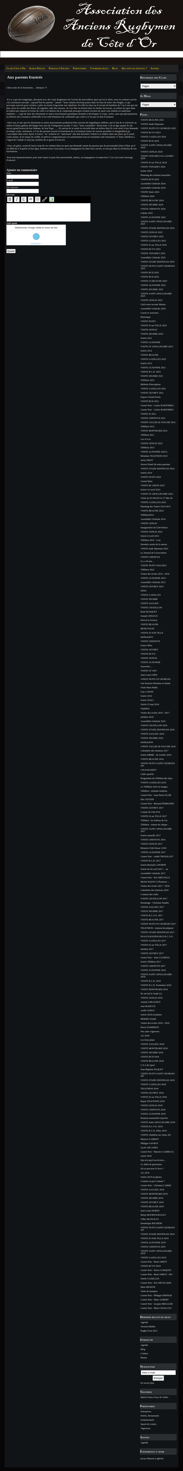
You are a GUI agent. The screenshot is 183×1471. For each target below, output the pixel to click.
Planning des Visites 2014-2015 (156, 506)
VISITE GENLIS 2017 (152, 843)
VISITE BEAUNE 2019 (152, 1206)
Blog (115, 68)
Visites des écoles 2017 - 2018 (155, 886)
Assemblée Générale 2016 (153, 721)
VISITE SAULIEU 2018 (152, 1044)
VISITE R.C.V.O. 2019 (152, 1126)
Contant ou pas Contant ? (153, 1181)
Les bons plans (148, 1039)
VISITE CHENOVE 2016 (153, 839)
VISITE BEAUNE (149, 354)
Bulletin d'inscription (151, 384)
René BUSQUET (149, 611)
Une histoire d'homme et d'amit (155, 683)
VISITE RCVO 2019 (151, 1266)
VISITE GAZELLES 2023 (153, 359)
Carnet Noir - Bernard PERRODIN (157, 803)
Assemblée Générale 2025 (153, 257)
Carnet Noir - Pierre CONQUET (156, 1270)
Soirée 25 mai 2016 (150, 704)
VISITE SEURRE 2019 (152, 1198)
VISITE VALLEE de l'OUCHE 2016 (158, 746)
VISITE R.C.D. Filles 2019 (154, 1130)
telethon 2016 (147, 717)
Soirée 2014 (146, 472)
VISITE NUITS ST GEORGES (156, 679)
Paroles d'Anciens (59, 68)
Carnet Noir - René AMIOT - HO (156, 1274)
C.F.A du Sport (148, 1065)
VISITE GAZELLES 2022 (153, 502)
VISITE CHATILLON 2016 (154, 725)
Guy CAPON (147, 691)
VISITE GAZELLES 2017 (153, 940)
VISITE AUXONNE (150, 342)
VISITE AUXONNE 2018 (153, 970)
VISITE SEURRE (149, 599)
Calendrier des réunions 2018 (155, 890)
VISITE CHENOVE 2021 (153, 418)
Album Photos (37, 68)
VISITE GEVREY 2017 (152, 807)
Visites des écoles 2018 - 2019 (155, 1023)
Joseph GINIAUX (149, 616)
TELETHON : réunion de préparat (157, 928)
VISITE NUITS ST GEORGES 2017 (158, 923)
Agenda (154, 68)
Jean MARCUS (148, 1006)
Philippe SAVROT (149, 1143)
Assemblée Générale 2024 (153, 183)
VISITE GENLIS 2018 (152, 997)
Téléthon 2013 (147, 447)
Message (10, 194)
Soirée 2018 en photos (151, 1014)
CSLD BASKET (148, 769)
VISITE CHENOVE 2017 (153, 965)
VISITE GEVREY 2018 (152, 1092)
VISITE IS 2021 (148, 413)
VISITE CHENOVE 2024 (153, 208)
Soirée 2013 (146, 363)
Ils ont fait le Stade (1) (151, 993)
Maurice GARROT (150, 1139)
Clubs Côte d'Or (15, 68)
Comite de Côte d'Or (150, 812)
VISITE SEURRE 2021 (152, 376)
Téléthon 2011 (147, 434)
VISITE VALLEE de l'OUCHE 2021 (158, 422)
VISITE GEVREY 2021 (152, 392)
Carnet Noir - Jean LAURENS (155, 957)
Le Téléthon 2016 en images (154, 786)
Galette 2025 (147, 213)
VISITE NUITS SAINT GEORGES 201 (158, 764)
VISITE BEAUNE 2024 (152, 200)
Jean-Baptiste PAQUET (152, 1069)
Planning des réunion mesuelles (156, 175)
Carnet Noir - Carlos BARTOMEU (157, 405)
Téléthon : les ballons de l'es (154, 820)
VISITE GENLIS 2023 (152, 531)
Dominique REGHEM (151, 1223)
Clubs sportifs (147, 774)
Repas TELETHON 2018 (153, 1101)
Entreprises (146, 1411)
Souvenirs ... (146, 666)
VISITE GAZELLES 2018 (153, 1084)
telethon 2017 (147, 949)
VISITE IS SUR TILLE (152, 632)
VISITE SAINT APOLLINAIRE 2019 (156, 1252)
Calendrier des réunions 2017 (155, 750)
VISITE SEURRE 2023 (152, 333)
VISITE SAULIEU (150, 603)
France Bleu (146, 645)
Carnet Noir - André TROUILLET (157, 856)
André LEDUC (148, 1010)
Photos (144, 1357)
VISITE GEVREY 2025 (152, 236)
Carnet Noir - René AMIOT (154, 1261)
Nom (8, 173)
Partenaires (79, 68)
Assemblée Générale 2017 (153, 873)
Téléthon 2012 (147, 426)
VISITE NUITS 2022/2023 (154, 565)
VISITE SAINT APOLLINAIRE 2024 (156, 146)
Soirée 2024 (146, 171)
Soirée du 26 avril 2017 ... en (154, 869)
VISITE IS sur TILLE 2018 (154, 1097)
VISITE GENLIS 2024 (152, 151)
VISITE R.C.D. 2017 (151, 860)
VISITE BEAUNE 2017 (152, 919)
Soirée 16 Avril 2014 (150, 489)
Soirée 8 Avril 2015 (150, 536)
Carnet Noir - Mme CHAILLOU (156, 1308)
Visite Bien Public (149, 687)
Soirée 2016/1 (147, 700)
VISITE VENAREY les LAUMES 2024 (157, 157)
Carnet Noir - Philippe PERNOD (156, 1295)
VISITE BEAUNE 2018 (152, 1061)
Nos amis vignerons (150, 1031)
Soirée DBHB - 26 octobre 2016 (156, 754)
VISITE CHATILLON (151, 607)
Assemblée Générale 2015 (153, 582)
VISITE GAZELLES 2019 (153, 1257)
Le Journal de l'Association (153, 552)
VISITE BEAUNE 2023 (152, 119)
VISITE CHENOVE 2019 (153, 1246)
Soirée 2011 (146, 338)
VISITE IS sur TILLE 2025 (154, 244)
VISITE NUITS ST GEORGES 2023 (158, 128)
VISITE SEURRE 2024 (152, 204)
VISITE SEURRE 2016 (152, 738)
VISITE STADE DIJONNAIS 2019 (158, 1234)
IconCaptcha (35, 244)
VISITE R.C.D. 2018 (151, 981)
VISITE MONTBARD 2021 (154, 430)
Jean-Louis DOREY (150, 1210)
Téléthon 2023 (147, 380)
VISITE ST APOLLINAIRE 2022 (157, 493)
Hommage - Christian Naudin (155, 902)
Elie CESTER (147, 799)
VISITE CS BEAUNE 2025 (154, 281)
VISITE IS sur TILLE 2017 (154, 816)
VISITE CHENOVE (150, 557)
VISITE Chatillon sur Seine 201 (156, 1134)
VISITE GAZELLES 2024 (153, 136)
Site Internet (12, 187)
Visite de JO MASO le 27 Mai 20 (156, 498)
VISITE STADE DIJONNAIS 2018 (158, 1080)
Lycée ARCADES (149, 1147)
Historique (146, 317)
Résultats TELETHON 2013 (154, 456)
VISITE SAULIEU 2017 (152, 907)
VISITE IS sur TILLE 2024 (154, 162)
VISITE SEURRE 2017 (152, 911)
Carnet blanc (147, 481)
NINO (144, 590)
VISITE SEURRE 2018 (152, 1052)
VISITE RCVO (148, 653)
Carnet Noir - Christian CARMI (156, 1185)
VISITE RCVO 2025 (151, 249)
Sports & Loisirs (148, 1424)
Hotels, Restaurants (150, 1415)
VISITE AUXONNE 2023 (153, 578)
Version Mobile (148, 1326)
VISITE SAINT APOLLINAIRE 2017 (156, 830)
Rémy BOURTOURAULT (153, 1214)
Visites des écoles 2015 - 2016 (155, 573)
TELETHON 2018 (149, 1088)
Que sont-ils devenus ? (134, 68)
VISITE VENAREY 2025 (153, 253)
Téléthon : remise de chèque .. (155, 824)
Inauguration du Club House (154, 527)
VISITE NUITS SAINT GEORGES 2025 (158, 267)
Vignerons (145, 1428)
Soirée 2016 (146, 695)
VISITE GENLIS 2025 (152, 232)
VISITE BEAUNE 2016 (152, 759)
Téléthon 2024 (147, 196)
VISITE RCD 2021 (150, 401)
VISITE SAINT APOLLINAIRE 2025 (156, 222)
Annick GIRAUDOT (150, 1002)
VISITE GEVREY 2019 (152, 1202)
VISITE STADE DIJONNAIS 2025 (158, 228)
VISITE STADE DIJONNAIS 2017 (158, 932)
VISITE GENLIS (149, 329)
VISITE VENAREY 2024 (153, 166)
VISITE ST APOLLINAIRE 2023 (157, 346)
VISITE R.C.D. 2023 (151, 371)
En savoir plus (147, 1382)
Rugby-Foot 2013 (149, 1330)
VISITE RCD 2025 (150, 272)
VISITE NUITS (148, 321)
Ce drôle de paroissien (151, 1164)
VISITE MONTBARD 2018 (154, 989)
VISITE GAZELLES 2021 (153, 388)
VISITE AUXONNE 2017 (153, 852)
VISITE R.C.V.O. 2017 (152, 915)
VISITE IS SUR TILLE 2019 (155, 1238)
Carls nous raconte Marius (153, 304)
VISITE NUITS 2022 (151, 477)
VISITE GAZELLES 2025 (153, 240)
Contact (144, 1353)
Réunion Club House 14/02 (154, 848)
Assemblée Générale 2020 (153, 308)
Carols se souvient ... (150, 312)
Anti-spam (11, 223)
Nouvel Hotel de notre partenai (155, 464)
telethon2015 (147, 637)
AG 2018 (145, 1035)
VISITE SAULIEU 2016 (152, 733)
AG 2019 (145, 1172)
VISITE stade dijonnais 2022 (154, 548)
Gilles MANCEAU (150, 1219)
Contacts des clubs (149, 894)
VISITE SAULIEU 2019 (152, 1189)
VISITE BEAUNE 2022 (152, 510)
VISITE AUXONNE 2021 (153, 367)
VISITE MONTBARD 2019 (154, 1193)
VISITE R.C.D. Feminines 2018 (156, 985)
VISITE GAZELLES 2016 (153, 782)
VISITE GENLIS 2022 (152, 443)
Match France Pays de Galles (154, 1397)
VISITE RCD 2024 (150, 140)
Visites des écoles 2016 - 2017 (155, 712)
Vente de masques (149, 1291)
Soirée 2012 (146, 350)
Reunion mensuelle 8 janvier (154, 1118)
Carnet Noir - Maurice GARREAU (157, 1151)
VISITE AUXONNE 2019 (153, 1113)
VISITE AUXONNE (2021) (154, 451)
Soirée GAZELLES (150, 1278)
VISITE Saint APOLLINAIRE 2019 (158, 1122)
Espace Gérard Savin (150, 397)
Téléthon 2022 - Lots (150, 540)
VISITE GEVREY (149, 649)
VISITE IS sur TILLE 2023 (154, 325)
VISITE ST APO (149, 670)
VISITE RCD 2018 (150, 1056)
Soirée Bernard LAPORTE (153, 864)
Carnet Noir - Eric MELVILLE (155, 877)
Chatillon (145, 708)
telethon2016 (147, 742)
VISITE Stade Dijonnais (152, 124)
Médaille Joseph (148, 1018)
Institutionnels (147, 1419)
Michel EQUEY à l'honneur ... (155, 881)
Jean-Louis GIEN (149, 674)
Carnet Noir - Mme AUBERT (155, 1299)
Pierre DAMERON (150, 1027)
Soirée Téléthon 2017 (151, 961)
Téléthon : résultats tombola (154, 791)
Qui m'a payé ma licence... (153, 1160)
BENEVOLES (147, 628)
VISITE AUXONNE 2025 (153, 217)
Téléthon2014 (147, 514)
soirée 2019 (146, 1156)
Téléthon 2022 (147, 569)
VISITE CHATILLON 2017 (154, 898)
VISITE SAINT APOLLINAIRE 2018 (156, 975)
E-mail (9, 180)
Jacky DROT (147, 460)
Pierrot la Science (149, 620)
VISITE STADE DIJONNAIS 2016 (158, 729)
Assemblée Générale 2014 (153, 519)
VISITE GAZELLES (151, 594)
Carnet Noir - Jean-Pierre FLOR (156, 795)
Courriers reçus (99, 68)
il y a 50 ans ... (147, 561)
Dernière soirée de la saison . (154, 544)
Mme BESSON (148, 1287)
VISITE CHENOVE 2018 (153, 1109)
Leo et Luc (146, 439)
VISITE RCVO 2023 (151, 132)
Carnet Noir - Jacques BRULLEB (157, 1303)
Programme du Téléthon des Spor (157, 778)
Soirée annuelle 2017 (151, 835)
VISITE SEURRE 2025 (152, 289)
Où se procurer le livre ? (152, 1168)
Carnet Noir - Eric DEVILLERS (156, 1282)
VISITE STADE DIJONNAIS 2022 (158, 468)
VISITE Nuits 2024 (150, 192)
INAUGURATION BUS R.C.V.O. (157, 936)
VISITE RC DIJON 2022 (153, 485)
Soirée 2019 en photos (151, 1177)
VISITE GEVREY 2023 (152, 586)
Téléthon (146, 1391)
